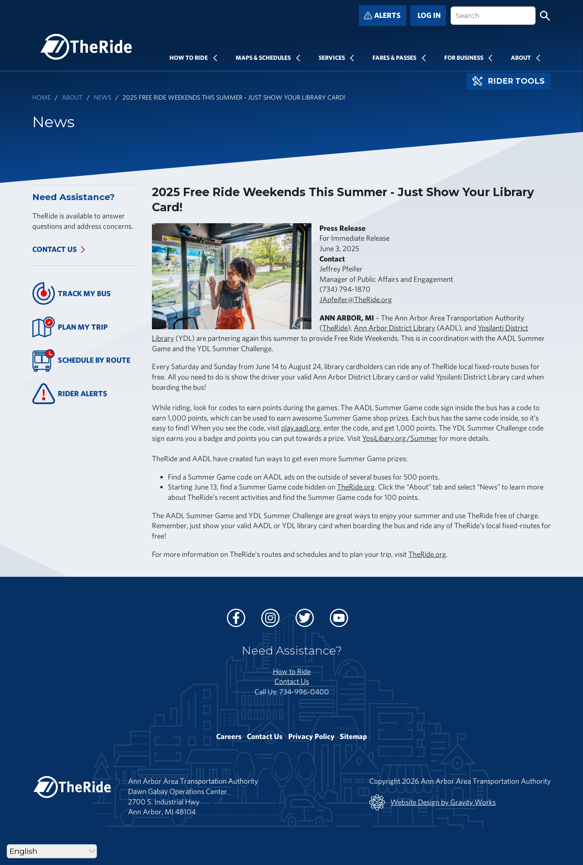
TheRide (335, 327)
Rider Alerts (69, 393)
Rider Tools (509, 81)
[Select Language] (52, 851)
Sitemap (353, 736)
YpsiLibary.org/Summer (399, 438)
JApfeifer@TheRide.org (355, 299)
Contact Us (54, 249)
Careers (229, 736)
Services (332, 57)
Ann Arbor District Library (394, 327)
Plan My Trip (70, 327)
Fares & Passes (394, 57)
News (102, 97)
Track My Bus (71, 293)
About (521, 57)
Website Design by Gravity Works (432, 802)
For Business (463, 57)
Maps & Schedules (263, 57)
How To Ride (188, 57)
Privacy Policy (311, 736)
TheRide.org (356, 486)
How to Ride (292, 671)
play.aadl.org (300, 427)
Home (41, 97)
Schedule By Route (81, 360)
